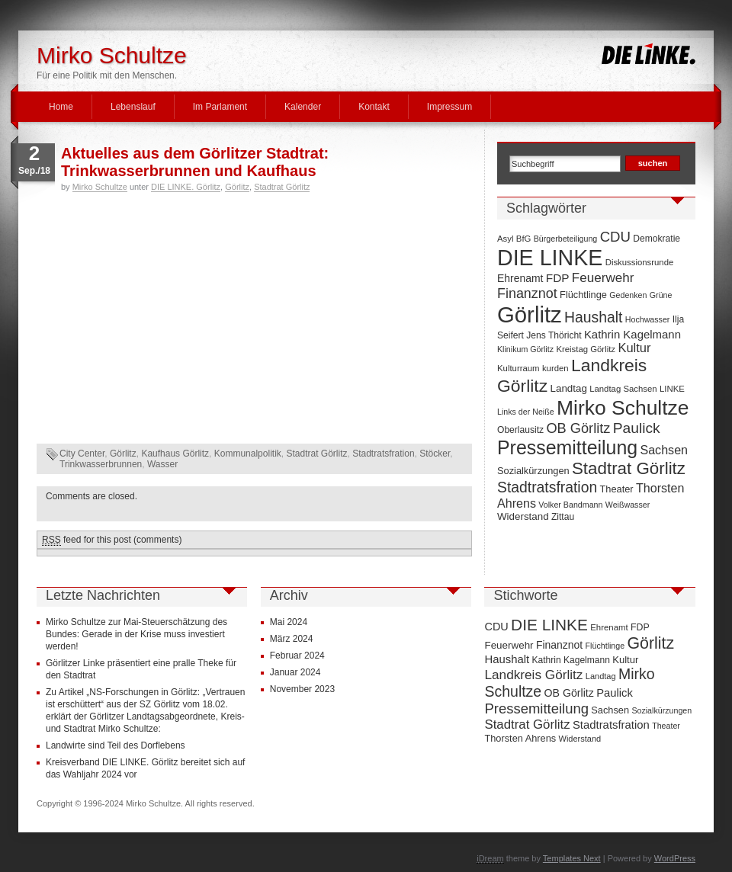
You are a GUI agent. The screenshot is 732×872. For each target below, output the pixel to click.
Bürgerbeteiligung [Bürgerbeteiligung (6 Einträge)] (566, 238)
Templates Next (572, 858)
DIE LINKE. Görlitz (185, 186)
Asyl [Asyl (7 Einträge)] (505, 238)
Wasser (162, 464)
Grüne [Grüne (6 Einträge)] (661, 295)
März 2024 (291, 638)
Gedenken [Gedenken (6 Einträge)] (628, 295)
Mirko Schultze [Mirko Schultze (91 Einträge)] (623, 407)
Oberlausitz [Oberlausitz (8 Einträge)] (520, 430)
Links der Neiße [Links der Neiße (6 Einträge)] (525, 411)
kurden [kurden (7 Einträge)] (555, 368)
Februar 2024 (297, 655)
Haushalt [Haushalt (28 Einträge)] (593, 317)
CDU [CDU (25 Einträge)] (615, 237)
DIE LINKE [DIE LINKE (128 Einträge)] (549, 257)
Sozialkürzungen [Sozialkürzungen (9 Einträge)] (533, 470)
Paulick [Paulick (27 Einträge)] (636, 428)
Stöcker (434, 453)
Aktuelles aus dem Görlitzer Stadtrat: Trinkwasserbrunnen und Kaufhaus (195, 162)
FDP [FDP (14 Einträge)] (558, 277)
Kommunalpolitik (247, 453)
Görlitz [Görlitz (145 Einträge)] (529, 314)
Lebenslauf (133, 106)
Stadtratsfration (383, 453)
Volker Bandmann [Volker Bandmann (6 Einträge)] (570, 504)
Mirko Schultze (112, 55)
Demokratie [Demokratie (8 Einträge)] (656, 238)
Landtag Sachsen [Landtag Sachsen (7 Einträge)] (623, 388)
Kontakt (374, 106)
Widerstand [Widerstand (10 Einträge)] (523, 516)
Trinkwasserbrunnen (100, 464)
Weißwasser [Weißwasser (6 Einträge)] (627, 504)
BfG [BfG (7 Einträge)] (523, 238)
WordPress (674, 858)
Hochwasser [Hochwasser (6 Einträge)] (647, 319)
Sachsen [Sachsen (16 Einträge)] (664, 450)
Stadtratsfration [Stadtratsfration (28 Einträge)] (547, 487)
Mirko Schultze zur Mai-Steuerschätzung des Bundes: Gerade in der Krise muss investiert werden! (136, 634)
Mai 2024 (288, 622)
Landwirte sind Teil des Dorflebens (115, 745)
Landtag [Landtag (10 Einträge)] (569, 388)
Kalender (302, 106)
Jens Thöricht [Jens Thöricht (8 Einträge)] (553, 335)
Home (61, 106)
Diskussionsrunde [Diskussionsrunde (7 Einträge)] (639, 262)
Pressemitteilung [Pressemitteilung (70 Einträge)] (567, 447)
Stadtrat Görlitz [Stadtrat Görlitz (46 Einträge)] (628, 468)
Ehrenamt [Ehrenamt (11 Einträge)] (520, 278)
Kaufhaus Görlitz (175, 453)
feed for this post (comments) (111, 540)
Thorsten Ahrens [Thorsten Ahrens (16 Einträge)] (520, 738)
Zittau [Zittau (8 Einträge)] (562, 516)
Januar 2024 (295, 672)
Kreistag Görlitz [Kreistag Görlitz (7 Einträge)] (585, 349)
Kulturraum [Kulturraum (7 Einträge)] (518, 368)
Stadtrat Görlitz (282, 186)
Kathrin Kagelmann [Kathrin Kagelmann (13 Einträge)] (632, 334)
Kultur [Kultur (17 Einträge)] (634, 347)
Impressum (449, 106)
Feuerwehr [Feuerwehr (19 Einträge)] (603, 278)
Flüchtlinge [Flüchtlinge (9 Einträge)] (583, 294)
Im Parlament (220, 106)
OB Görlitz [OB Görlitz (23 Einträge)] (578, 428)
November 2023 (302, 689)
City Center (81, 453)
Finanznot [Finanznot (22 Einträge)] (527, 293)
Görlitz (237, 186)
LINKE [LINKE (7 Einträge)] (672, 388)
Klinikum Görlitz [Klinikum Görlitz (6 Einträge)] (525, 349)
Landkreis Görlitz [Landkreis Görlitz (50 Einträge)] (533, 674)
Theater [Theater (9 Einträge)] (617, 489)
